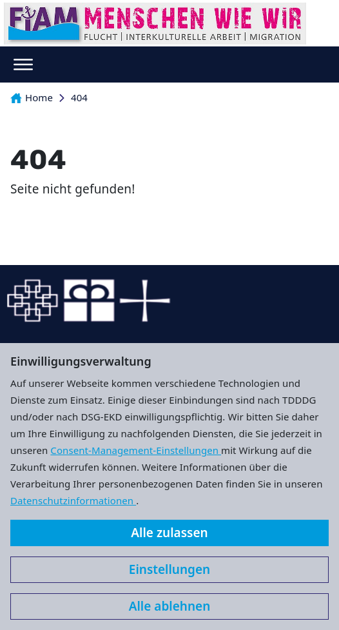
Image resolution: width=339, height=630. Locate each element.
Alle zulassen (169, 532)
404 (79, 97)
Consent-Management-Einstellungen (135, 450)
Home (31, 97)
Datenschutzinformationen (73, 500)
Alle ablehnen (170, 606)
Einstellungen (169, 569)
